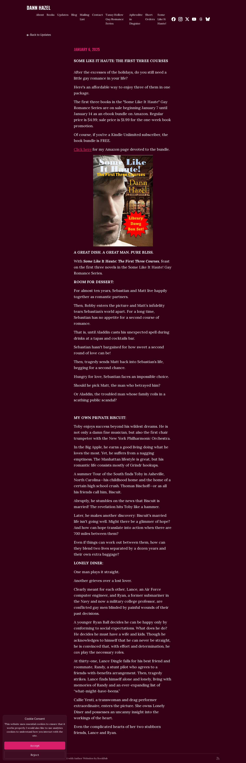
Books (50, 14)
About (40, 14)
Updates (63, 14)
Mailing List (84, 17)
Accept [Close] (34, 745)
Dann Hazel (39, 7)
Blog (74, 14)
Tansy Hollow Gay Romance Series (115, 19)
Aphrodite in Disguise (135, 19)
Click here (83, 149)
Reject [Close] (35, 755)
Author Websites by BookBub (91, 758)
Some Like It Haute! (162, 19)
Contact (97, 14)
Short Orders (150, 17)
